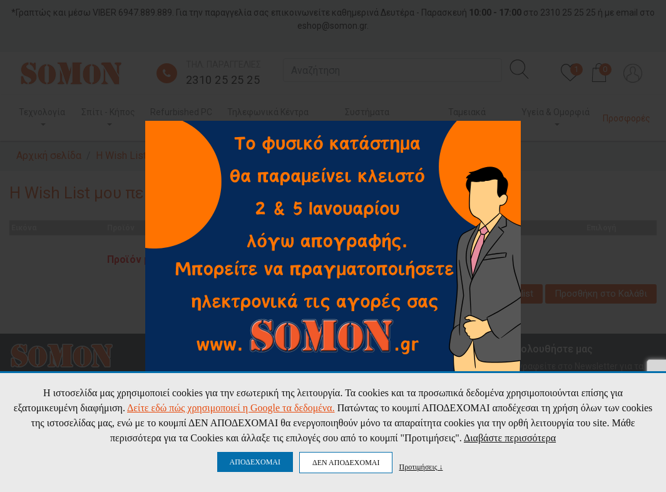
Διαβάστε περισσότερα (510, 438)
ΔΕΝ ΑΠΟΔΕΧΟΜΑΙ (345, 462)
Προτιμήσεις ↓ (421, 467)
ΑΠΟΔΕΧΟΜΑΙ (255, 462)
